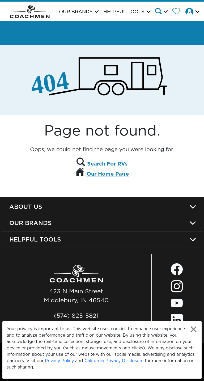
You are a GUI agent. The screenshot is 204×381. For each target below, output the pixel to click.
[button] (163, 12)
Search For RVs (107, 163)
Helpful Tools (35, 239)
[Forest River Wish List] (178, 12)
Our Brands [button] (76, 11)
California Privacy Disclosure (113, 360)
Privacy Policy (59, 360)
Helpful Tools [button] (123, 11)
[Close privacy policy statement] (193, 329)
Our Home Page (108, 173)
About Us (25, 206)
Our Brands (30, 223)
